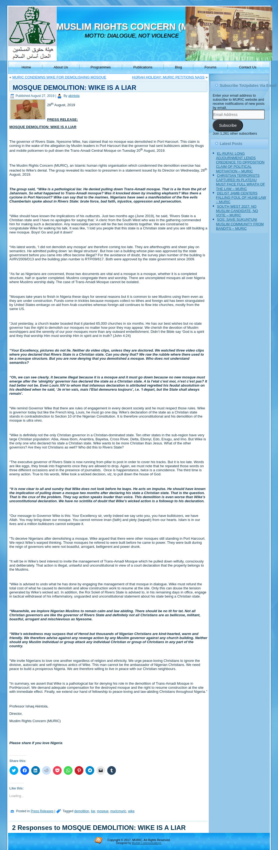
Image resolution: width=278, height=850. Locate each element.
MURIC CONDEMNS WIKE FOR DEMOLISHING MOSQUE (59, 77)
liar (93, 811)
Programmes (101, 67)
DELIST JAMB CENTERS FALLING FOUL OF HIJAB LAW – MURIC (241, 197)
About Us (60, 67)
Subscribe (228, 125)
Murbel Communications (146, 843)
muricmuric (118, 811)
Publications (142, 67)
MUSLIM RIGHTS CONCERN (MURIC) (134, 26)
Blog (178, 67)
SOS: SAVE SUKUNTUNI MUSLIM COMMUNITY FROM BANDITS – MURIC (240, 223)
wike (131, 811)
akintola (74, 96)
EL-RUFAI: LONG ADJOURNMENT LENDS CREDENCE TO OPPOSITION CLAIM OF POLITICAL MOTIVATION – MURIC (240, 162)
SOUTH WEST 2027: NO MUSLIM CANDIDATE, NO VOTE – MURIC (237, 210)
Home (26, 67)
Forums (210, 67)
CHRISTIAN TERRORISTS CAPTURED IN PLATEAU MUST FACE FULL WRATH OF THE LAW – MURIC (240, 182)
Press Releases (42, 811)
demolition (81, 811)
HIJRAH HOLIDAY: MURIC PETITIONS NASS (168, 77)
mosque (103, 811)
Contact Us (247, 67)
